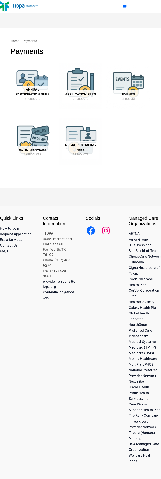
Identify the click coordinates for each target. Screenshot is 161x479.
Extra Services (11, 240)
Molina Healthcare (143, 358)
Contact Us (9, 245)
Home (15, 41)
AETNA (134, 233)
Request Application (15, 234)
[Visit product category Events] (128, 86)
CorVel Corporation (144, 290)
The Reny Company (144, 415)
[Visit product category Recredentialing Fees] (81, 141)
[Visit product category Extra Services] (33, 141)
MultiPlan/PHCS (141, 364)
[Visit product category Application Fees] (81, 86)
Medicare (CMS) (141, 353)
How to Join (9, 228)
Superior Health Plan (144, 410)
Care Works (138, 404)
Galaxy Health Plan (143, 307)
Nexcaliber (137, 381)
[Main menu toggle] (125, 7)
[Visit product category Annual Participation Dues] (33, 86)
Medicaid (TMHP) (142, 347)
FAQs (4, 251)
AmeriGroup (138, 239)
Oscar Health (139, 387)
